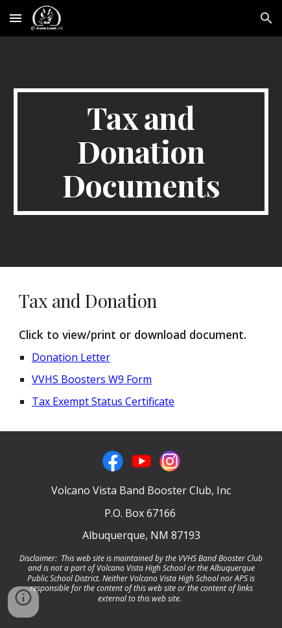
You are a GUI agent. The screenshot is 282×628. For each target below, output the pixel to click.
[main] (141, 151)
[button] (15, 18)
